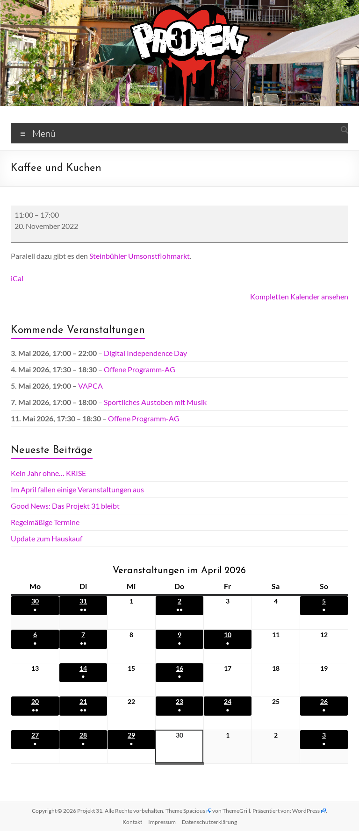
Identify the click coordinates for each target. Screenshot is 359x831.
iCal (17, 278)
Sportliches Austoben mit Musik (155, 402)
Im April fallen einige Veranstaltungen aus (77, 489)
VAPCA (90, 385)
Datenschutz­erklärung (209, 821)
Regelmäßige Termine (45, 522)
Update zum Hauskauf (46, 538)
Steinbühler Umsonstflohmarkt (139, 255)
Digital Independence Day (145, 352)
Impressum (162, 821)
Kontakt (132, 821)
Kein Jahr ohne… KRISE (48, 473)
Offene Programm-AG (139, 369)
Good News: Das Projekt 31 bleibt (65, 505)
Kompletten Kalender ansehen (299, 296)
